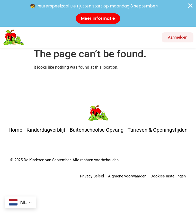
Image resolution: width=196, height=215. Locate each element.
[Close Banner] (190, 6)
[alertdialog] (98, 13)
